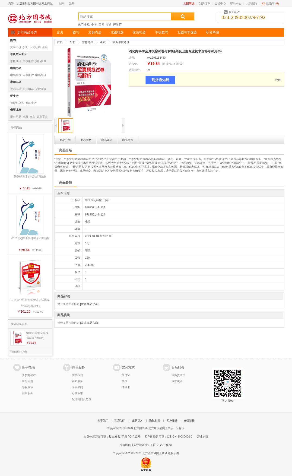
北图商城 (188, 3)
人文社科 (35, 47)
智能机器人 (17, 103)
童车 (32, 116)
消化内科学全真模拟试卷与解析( (37, 335)
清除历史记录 (18, 351)
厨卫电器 (28, 89)
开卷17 (117, 24)
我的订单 (204, 3)
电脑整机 (15, 75)
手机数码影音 (18, 54)
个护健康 (40, 89)
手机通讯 (15, 61)
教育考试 (87, 42)
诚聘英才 (137, 420)
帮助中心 (235, 3)
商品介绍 (65, 140)
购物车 (270, 3)
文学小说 (15, 47)
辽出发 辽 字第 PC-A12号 (124, 436)
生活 (45, 47)
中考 (94, 24)
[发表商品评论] (89, 304)
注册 (72, 3)
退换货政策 (178, 375)
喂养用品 (15, 116)
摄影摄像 (40, 61)
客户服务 (77, 381)
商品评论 (106, 140)
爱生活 (14, 96)
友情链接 (189, 420)
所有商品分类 (27, 32)
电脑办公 (15, 68)
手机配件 (28, 61)
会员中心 (220, 3)
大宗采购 (251, 3)
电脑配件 (28, 75)
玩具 (25, 116)
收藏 (278, 80)
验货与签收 (29, 375)
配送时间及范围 (81, 399)
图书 (76, 32)
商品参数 (86, 140)
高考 (101, 24)
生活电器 (15, 89)
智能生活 (31, 103)
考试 (108, 24)
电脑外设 (40, 75)
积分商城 (212, 32)
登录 (62, 3)
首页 (60, 32)
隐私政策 (27, 387)
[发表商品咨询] (89, 322)
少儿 (25, 47)
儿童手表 (42, 116)
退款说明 (177, 381)
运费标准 (77, 393)
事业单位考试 (121, 42)
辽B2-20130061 (162, 445)
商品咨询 (127, 140)
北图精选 (117, 32)
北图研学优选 (187, 32)
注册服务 (27, 393)
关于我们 (102, 420)
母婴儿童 (15, 109)
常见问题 (27, 381)
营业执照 (202, 436)
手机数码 (161, 32)
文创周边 (94, 32)
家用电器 (139, 32)
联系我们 (77, 375)
